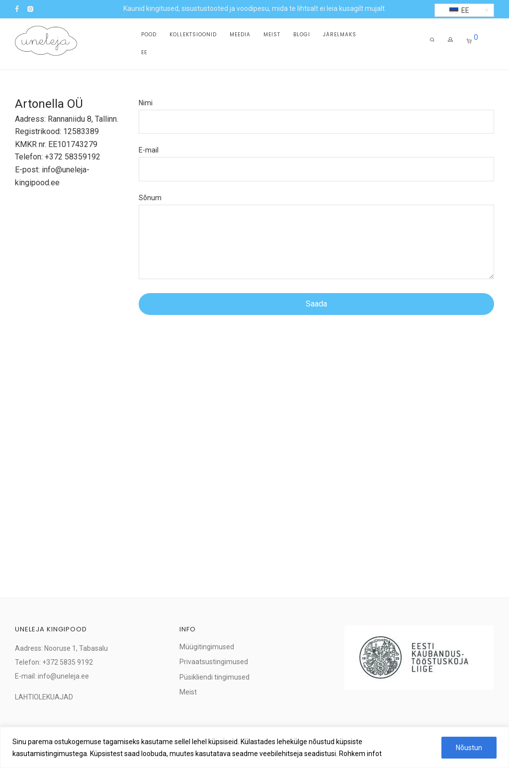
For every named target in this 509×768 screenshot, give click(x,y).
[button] (464, 10)
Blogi (301, 35)
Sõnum (317, 239)
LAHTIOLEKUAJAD (44, 697)
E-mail (317, 163)
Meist (271, 35)
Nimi (317, 116)
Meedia (240, 35)
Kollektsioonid (193, 35)
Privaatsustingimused (213, 662)
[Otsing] (432, 41)
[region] (254, 747)
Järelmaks (339, 35)
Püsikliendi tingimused (214, 677)
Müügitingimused (206, 647)
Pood (149, 35)
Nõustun (469, 748)
